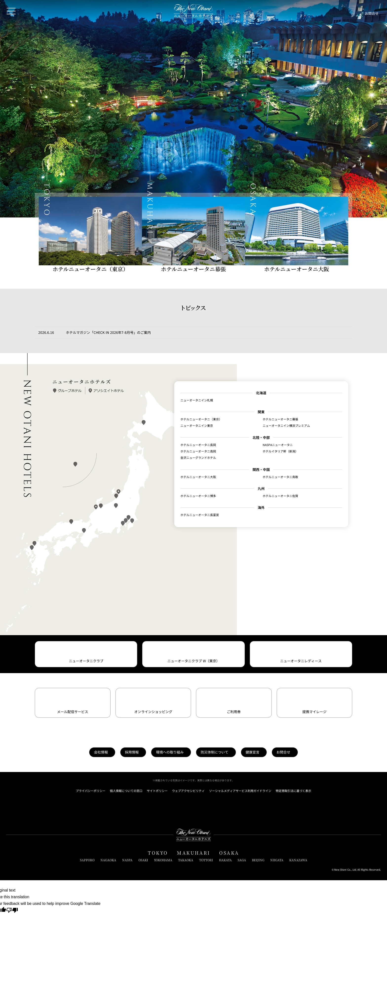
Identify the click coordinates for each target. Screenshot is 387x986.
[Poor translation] (12, 911)
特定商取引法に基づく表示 (293, 790)
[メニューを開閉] (11, 11)
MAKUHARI (193, 853)
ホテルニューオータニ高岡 (198, 451)
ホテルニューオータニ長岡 (198, 445)
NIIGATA (276, 860)
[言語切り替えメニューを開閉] (352, 11)
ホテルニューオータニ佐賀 (280, 496)
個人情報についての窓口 (126, 790)
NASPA (127, 860)
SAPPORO (87, 860)
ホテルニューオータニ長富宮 (199, 515)
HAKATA (225, 860)
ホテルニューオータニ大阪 (198, 477)
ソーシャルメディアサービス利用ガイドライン (240, 790)
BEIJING (258, 860)
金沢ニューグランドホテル (198, 457)
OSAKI (143, 860)
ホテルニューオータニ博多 (198, 496)
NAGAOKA (108, 860)
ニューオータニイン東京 (196, 425)
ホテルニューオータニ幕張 (280, 419)
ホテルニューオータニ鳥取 (280, 477)
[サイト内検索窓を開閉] (342, 11)
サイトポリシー (157, 790)
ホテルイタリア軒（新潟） (280, 451)
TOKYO (158, 853)
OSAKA (229, 853)
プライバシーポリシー (90, 790)
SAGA (242, 860)
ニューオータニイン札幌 (196, 400)
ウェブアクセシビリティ (188, 790)
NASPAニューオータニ (278, 445)
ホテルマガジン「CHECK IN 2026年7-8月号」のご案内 (108, 332)
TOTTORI (206, 860)
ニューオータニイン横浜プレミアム (286, 425)
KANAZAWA (298, 860)
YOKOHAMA (163, 860)
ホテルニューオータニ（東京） (201, 419)
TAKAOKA (185, 860)
